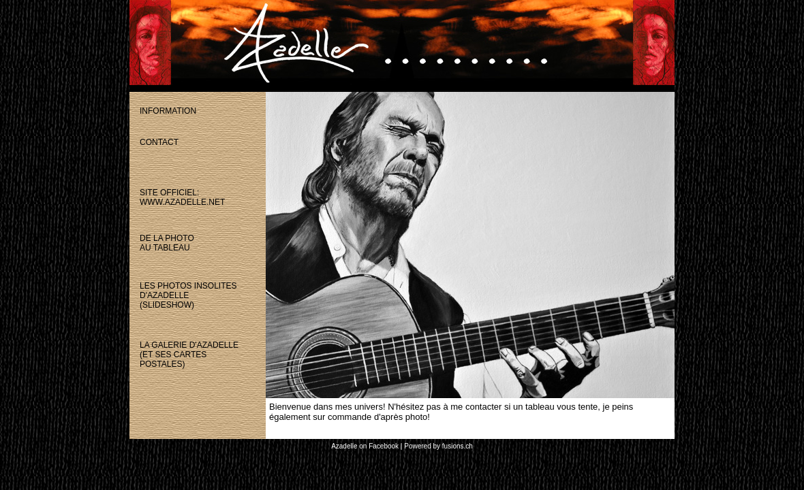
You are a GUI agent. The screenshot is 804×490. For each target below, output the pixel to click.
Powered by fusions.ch (438, 446)
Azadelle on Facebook (365, 446)
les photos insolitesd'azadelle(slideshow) (188, 295)
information (168, 111)
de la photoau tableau (167, 242)
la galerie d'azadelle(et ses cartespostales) (189, 354)
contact (159, 142)
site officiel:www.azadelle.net (182, 197)
